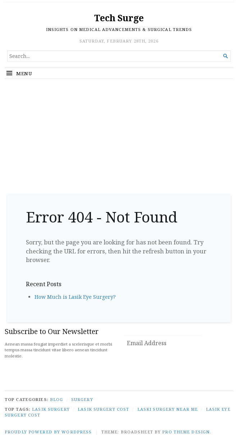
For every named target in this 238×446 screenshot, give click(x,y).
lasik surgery (51, 409)
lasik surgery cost (103, 409)
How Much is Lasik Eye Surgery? (75, 296)
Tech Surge (119, 18)
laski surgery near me (167, 409)
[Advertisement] (119, 132)
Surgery (82, 399)
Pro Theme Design (186, 431)
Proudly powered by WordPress (48, 431)
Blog (56, 399)
